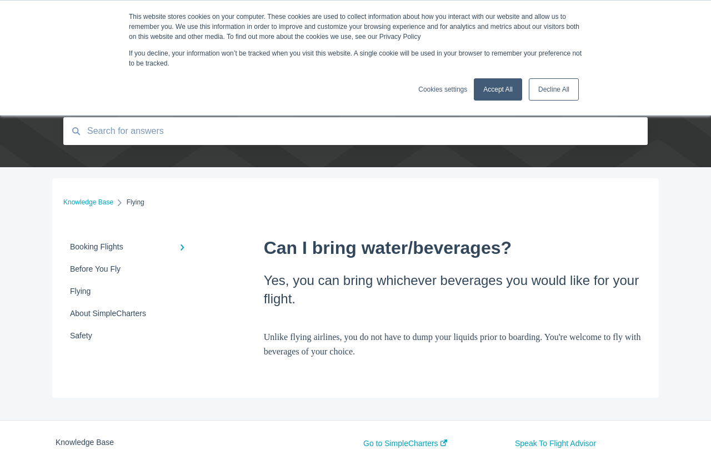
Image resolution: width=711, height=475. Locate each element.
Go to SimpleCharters (405, 443)
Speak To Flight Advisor (555, 443)
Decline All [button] (553, 89)
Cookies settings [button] (442, 89)
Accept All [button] (498, 89)
